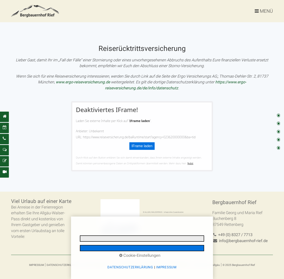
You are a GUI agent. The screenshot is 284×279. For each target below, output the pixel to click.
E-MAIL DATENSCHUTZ (96, 265)
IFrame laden (142, 146)
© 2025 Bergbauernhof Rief (239, 265)
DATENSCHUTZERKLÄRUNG (63, 265)
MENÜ (266, 11)
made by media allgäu (206, 265)
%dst (190, 163)
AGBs (116, 265)
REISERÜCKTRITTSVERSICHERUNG (143, 265)
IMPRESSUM (36, 265)
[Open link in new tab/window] (83, 82)
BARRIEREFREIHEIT (179, 265)
